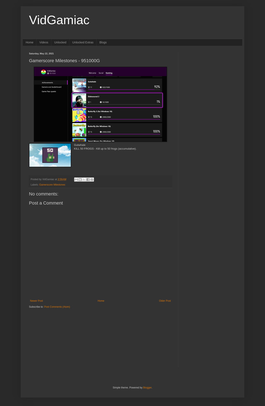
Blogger (147, 387)
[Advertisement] (55, 334)
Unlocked (60, 42)
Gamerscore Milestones (52, 184)
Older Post (165, 300)
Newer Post (36, 300)
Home (29, 42)
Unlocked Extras (82, 42)
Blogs (103, 42)
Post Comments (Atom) (57, 306)
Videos (43, 42)
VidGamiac (59, 20)
